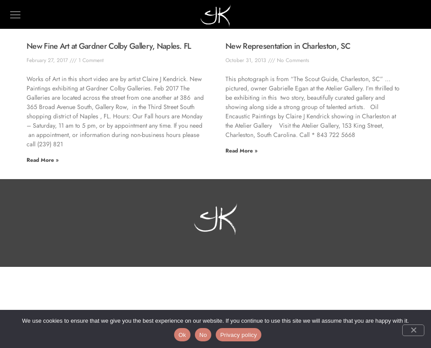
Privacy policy (238, 335)
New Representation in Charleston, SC (287, 46)
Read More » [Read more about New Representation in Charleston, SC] (241, 151)
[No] (413, 330)
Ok (182, 335)
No (203, 335)
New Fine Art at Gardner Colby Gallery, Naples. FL (109, 46)
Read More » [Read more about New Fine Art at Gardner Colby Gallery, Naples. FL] (42, 160)
